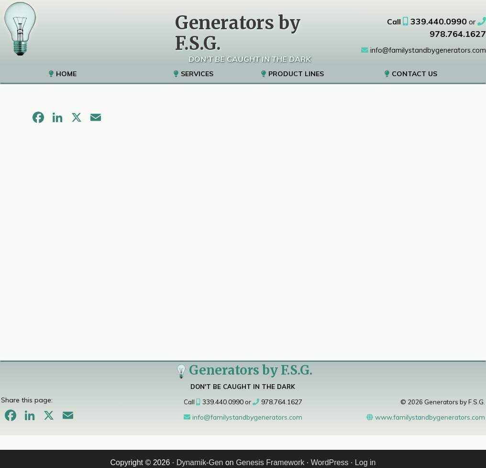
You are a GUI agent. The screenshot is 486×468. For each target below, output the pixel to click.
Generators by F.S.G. (243, 363)
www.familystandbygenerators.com (428, 410)
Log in (365, 455)
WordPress (330, 455)
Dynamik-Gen (200, 455)
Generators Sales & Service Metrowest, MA (19, 28)
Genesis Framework (270, 455)
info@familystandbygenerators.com (425, 36)
